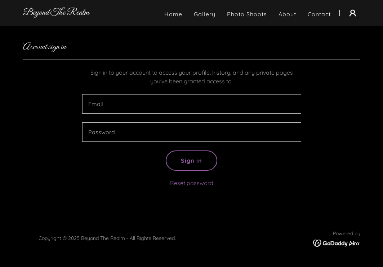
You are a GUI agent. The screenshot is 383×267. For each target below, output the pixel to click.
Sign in (191, 160)
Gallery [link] (204, 14)
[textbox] (191, 104)
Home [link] (173, 14)
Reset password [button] (191, 183)
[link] (56, 12)
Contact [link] (319, 14)
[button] (353, 13)
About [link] (287, 14)
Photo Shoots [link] (247, 14)
